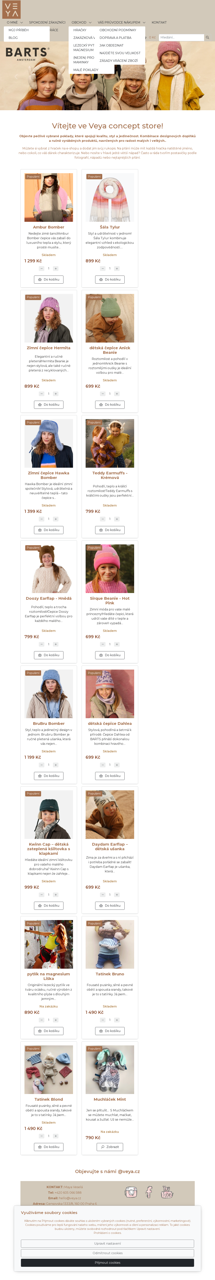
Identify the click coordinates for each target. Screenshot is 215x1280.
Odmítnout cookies (137, 1260)
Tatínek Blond (48, 1099)
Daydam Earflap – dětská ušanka (110, 846)
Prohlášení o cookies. (108, 1247)
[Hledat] (207, 37)
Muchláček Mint (110, 1099)
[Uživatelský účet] (135, 37)
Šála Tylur (110, 227)
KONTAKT (159, 22)
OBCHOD (82, 22)
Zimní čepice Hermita (49, 348)
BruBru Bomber (49, 723)
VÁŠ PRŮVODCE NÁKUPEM (122, 22)
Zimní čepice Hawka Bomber (48, 475)
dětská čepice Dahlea (110, 723)
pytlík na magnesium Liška (48, 976)
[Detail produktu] (48, 197)
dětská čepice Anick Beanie (109, 350)
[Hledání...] (181, 37)
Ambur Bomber (48, 227)
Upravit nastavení (99, 1260)
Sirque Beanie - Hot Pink (110, 600)
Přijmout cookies (175, 1260)
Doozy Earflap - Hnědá (49, 598)
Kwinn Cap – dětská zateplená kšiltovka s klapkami (48, 849)
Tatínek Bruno (110, 974)
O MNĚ (15, 22)
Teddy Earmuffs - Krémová (109, 475)
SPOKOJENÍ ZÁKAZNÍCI (47, 22)
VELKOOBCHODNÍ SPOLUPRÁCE (32, 30)
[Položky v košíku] (144, 37)
